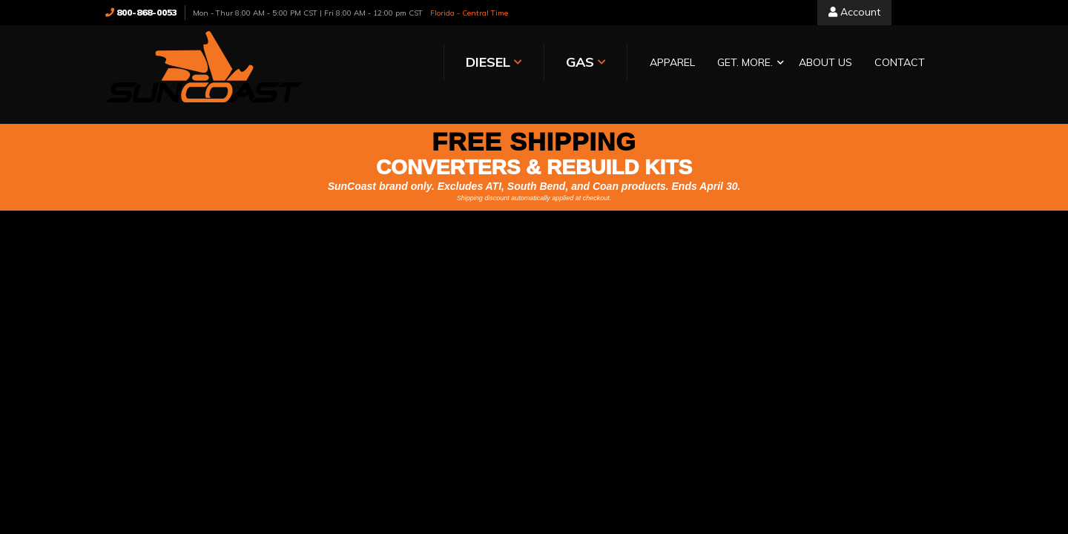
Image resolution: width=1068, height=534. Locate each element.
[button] (588, 63)
